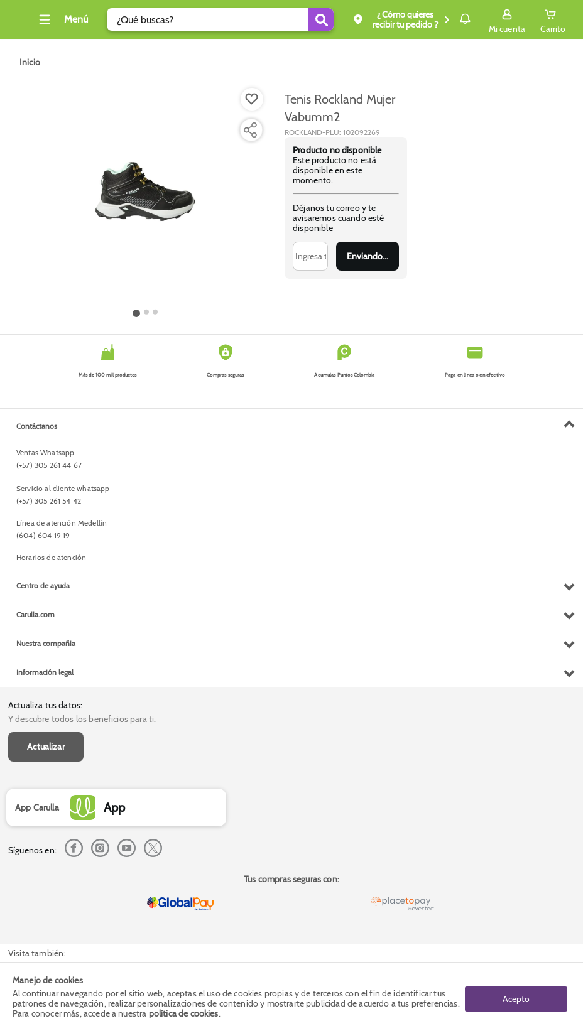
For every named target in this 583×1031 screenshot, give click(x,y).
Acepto (516, 996)
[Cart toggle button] (553, 19)
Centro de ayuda (43, 842)
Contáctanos (36, 683)
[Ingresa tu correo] (310, 256)
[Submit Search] (284, 19)
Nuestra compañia (45, 900)
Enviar (367, 256)
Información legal (45, 929)
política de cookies (184, 1013)
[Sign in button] (507, 19)
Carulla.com (35, 871)
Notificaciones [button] (447, 18)
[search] (210, 19)
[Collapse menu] (78, 19)
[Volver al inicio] (24, 23)
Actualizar (46, 467)
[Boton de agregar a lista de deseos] (252, 99)
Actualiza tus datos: (45, 426)
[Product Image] (145, 195)
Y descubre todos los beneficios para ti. (82, 440)
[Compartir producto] (250, 130)
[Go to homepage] (29, 62)
